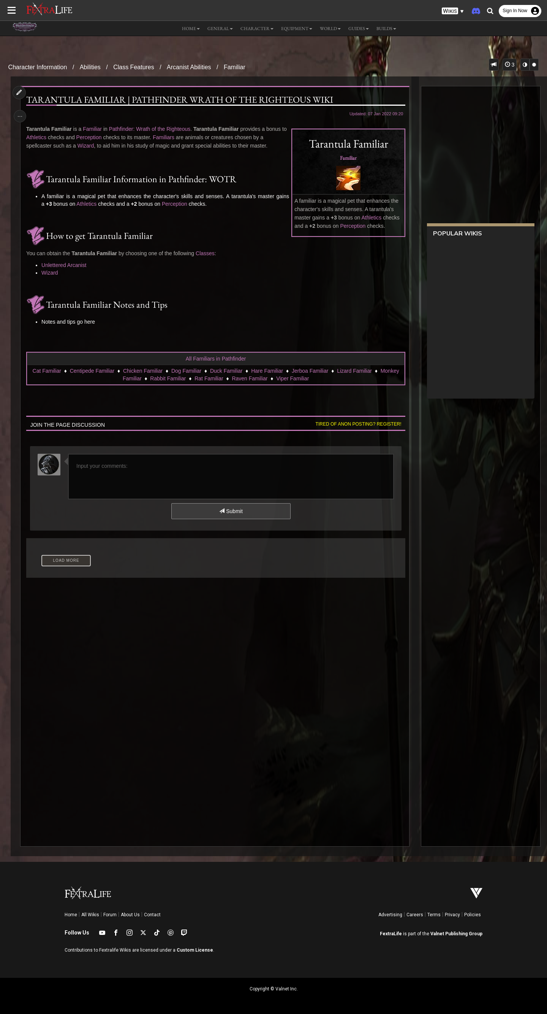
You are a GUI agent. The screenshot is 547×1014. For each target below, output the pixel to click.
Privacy (452, 914)
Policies (472, 914)
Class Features (133, 67)
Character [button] (257, 28)
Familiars (170, 137)
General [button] (220, 28)
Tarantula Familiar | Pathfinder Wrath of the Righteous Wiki (181, 100)
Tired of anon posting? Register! (357, 424)
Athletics (370, 218)
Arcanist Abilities (189, 67)
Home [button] (191, 28)
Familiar (234, 67)
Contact (152, 914)
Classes (206, 253)
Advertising (390, 914)
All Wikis (90, 914)
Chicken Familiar (142, 371)
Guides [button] (358, 28)
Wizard (87, 146)
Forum (110, 914)
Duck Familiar (226, 371)
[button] (453, 11)
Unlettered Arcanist (65, 265)
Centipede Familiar (92, 371)
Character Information (37, 67)
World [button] (330, 28)
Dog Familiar (186, 371)
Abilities (90, 67)
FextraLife (391, 933)
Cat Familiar (46, 371)
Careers (414, 914)
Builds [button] (386, 28)
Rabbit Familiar (168, 378)
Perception (351, 226)
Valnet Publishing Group (456, 933)
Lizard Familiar (354, 371)
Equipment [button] (296, 28)
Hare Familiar (267, 371)
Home (71, 914)
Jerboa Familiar (309, 371)
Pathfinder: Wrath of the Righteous (151, 129)
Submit (230, 511)
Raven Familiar (249, 378)
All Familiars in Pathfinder (215, 359)
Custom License (195, 950)
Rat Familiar (208, 378)
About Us (130, 914)
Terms (434, 914)
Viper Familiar (292, 378)
